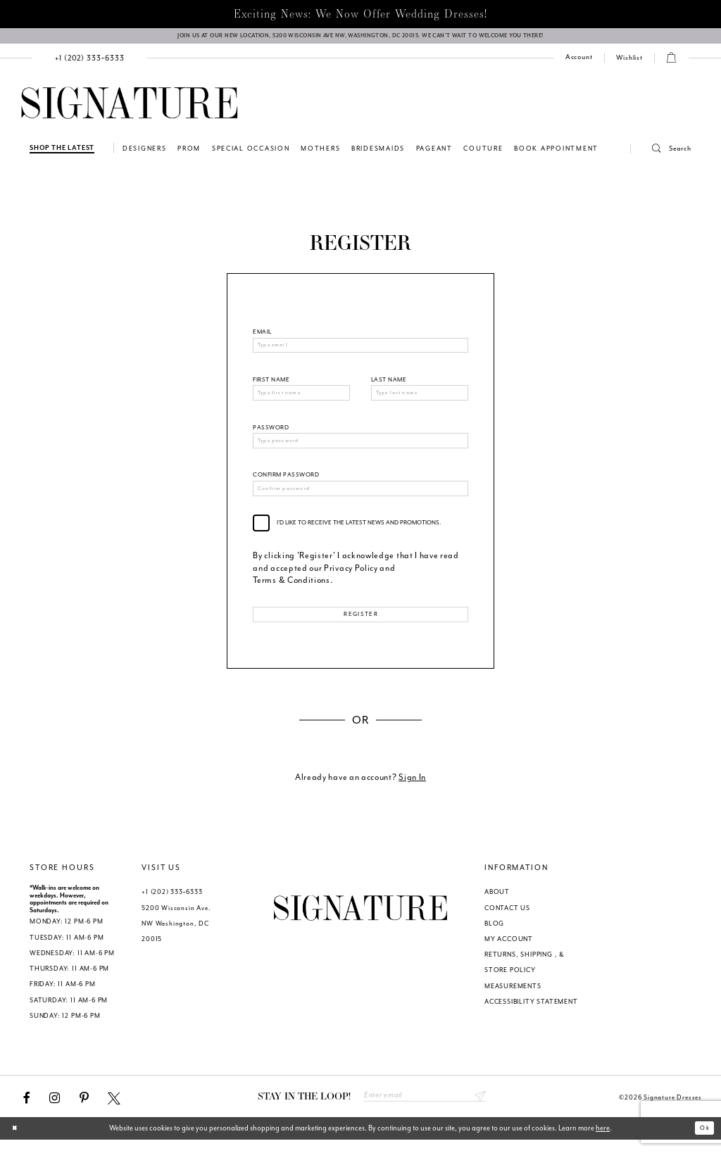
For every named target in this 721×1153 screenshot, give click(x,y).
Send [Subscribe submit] (479, 1109)
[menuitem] (90, 62)
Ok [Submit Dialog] (702, 1141)
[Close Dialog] (17, 1142)
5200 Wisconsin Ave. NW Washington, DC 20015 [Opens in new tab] (176, 934)
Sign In (412, 787)
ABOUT (497, 903)
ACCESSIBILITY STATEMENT (531, 1013)
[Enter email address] (425, 1109)
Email (262, 336)
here (603, 1141)
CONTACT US (507, 919)
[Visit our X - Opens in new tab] (114, 1109)
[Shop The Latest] (62, 152)
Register (360, 625)
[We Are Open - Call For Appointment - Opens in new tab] (360, 38)
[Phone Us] (90, 62)
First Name (271, 385)
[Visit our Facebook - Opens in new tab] (26, 1109)
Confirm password (286, 484)
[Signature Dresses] (129, 108)
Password (271, 435)
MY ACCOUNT (508, 950)
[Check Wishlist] (629, 63)
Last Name (388, 385)
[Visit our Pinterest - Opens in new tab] (84, 1109)
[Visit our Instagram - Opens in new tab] (54, 1109)
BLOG (494, 935)
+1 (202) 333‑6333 (172, 903)
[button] (661, 153)
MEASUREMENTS (512, 997)
